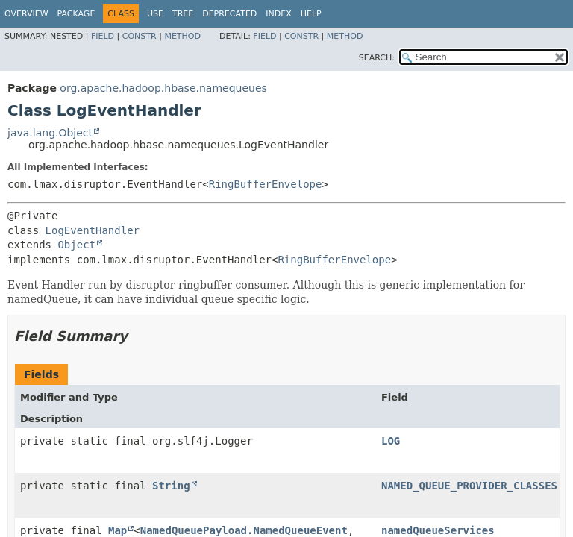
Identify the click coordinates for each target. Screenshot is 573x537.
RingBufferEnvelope (265, 184)
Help (311, 14)
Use (155, 14)
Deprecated (229, 14)
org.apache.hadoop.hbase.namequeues (163, 88)
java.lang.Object (50, 133)
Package (76, 14)
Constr (139, 36)
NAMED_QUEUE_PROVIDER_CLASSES (469, 486)
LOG (390, 441)
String (171, 486)
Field (102, 36)
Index (278, 14)
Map (117, 530)
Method (182, 36)
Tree (182, 14)
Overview (26, 14)
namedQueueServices (438, 530)
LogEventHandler (93, 230)
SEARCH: (377, 58)
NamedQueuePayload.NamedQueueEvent (244, 530)
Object (76, 245)
